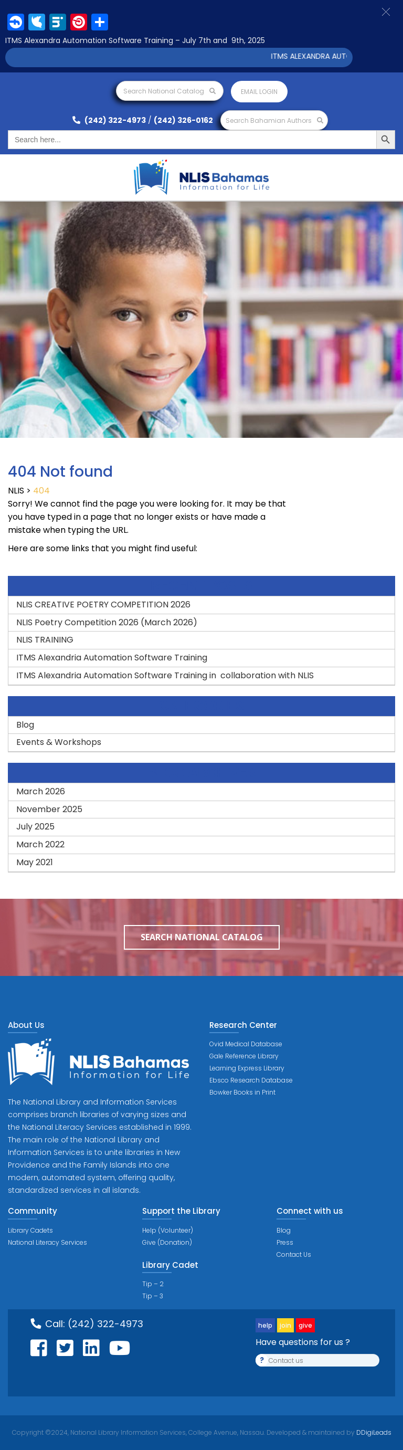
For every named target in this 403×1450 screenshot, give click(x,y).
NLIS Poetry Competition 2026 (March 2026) (106, 622)
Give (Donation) (167, 1242)
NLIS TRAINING (44, 640)
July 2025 (35, 827)
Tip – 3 (152, 1295)
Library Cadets (30, 1230)
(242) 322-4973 (109, 120)
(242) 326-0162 (183, 120)
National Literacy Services (47, 1242)
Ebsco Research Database (251, 1080)
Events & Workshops (58, 742)
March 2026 (40, 791)
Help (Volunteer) (167, 1230)
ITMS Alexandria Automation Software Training (111, 658)
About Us (26, 1025)
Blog (25, 725)
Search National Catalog (169, 91)
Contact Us (294, 1254)
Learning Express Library (246, 1068)
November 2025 (49, 809)
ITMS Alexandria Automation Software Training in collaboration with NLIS (165, 675)
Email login (259, 91)
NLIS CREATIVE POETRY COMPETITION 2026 (103, 604)
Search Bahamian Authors (274, 120)
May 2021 (34, 862)
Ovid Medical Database (245, 1043)
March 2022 (40, 844)
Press (285, 1242)
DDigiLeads (373, 1432)
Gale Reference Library (244, 1056)
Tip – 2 (153, 1283)
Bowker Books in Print (242, 1092)
